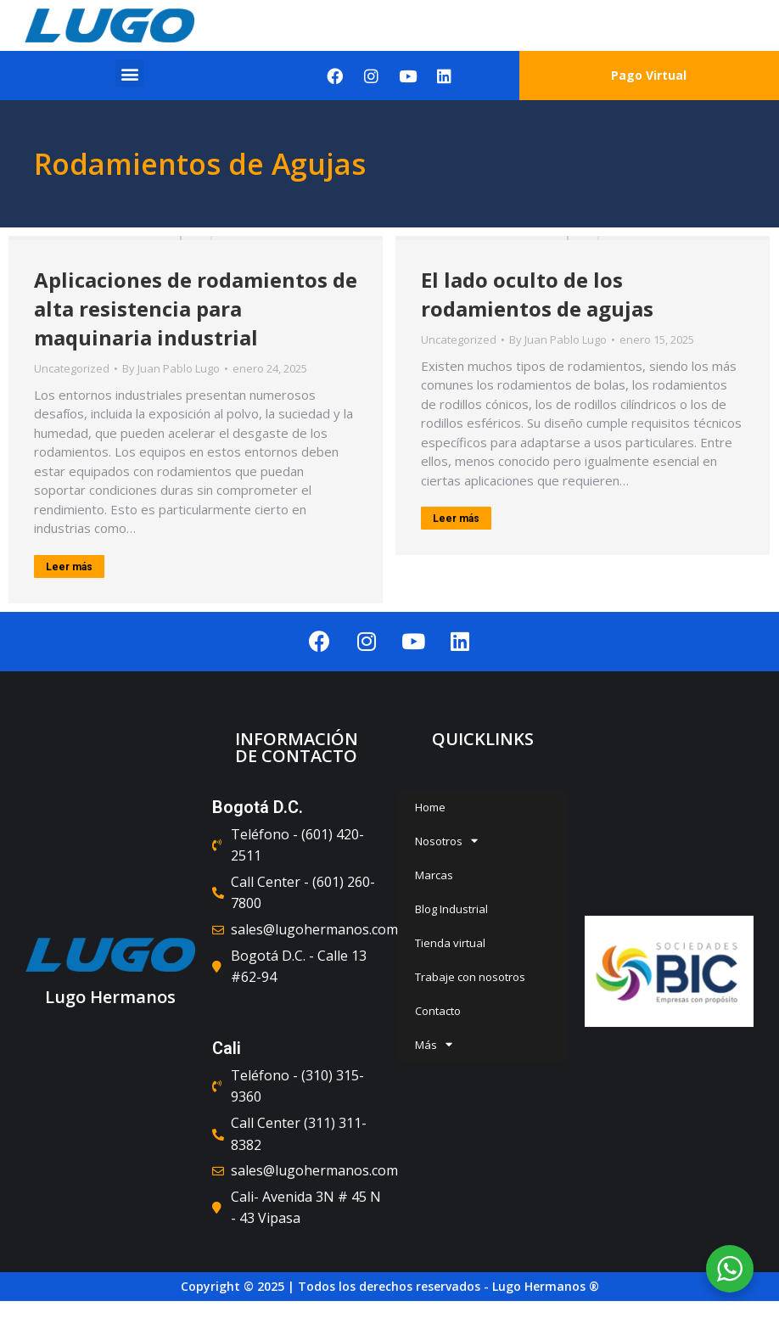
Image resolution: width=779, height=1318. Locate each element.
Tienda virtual (450, 943)
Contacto (438, 1010)
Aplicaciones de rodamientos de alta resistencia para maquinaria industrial (195, 308)
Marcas (434, 875)
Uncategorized (71, 368)
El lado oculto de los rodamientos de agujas (537, 294)
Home (430, 807)
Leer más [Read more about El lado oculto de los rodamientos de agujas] (456, 518)
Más (433, 1044)
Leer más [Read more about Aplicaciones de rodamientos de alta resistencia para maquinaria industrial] (69, 567)
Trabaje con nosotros (470, 976)
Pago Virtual (649, 75)
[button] (129, 73)
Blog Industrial (451, 909)
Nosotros (446, 841)
